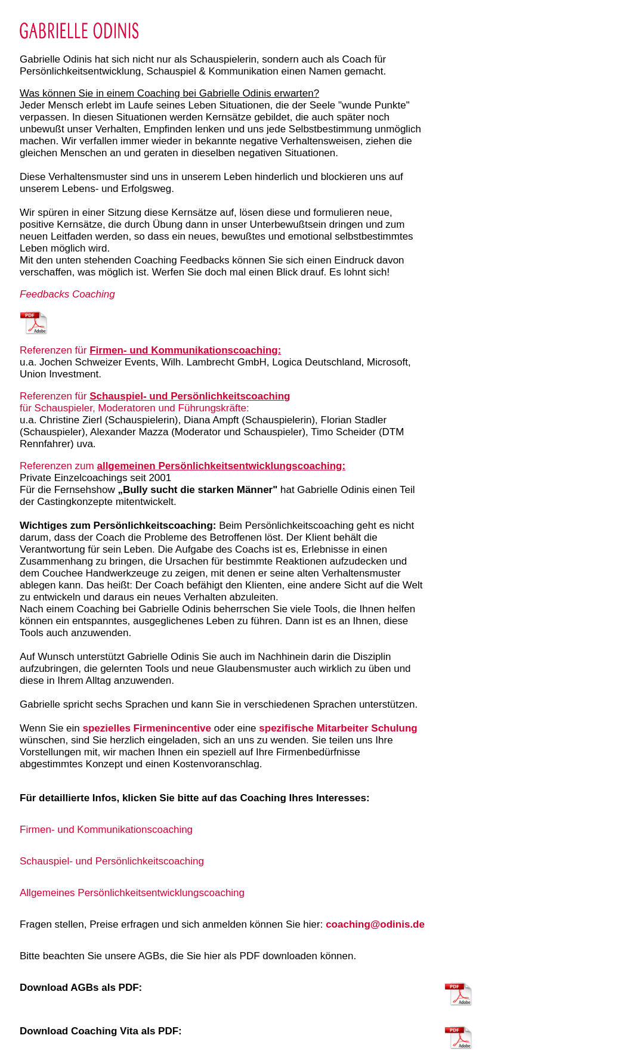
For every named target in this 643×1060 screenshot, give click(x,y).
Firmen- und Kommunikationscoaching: (185, 350)
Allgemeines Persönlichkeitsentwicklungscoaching (132, 892)
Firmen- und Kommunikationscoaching (106, 829)
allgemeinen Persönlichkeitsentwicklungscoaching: (221, 466)
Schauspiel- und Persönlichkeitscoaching (189, 396)
